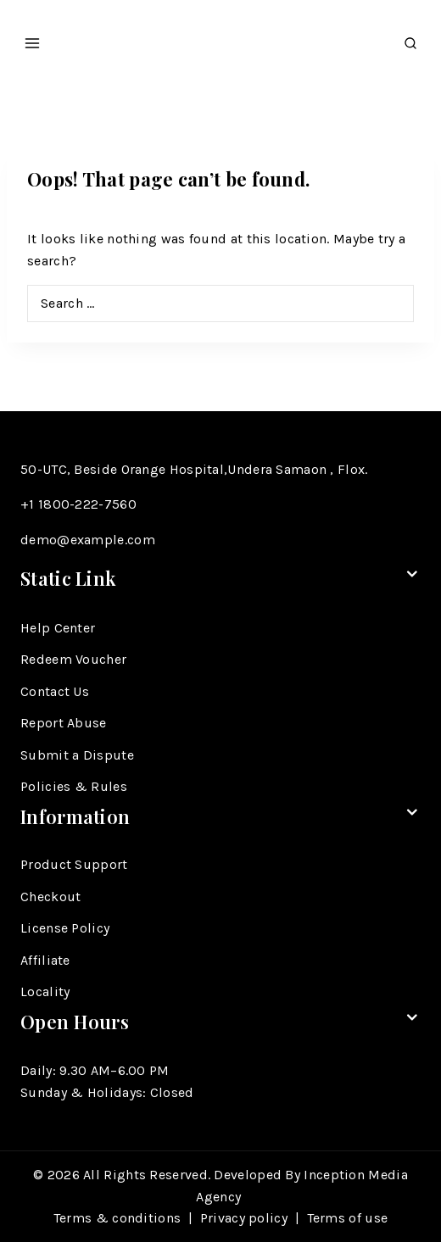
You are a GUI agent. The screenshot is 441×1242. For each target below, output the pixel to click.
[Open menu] (32, 38)
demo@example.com (87, 540)
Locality (45, 991)
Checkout (50, 896)
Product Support (74, 864)
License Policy (64, 928)
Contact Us (54, 691)
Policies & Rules (73, 786)
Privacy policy (243, 1218)
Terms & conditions (117, 1218)
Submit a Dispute (77, 755)
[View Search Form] (410, 38)
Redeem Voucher (73, 659)
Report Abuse (63, 723)
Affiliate (45, 960)
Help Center (57, 628)
